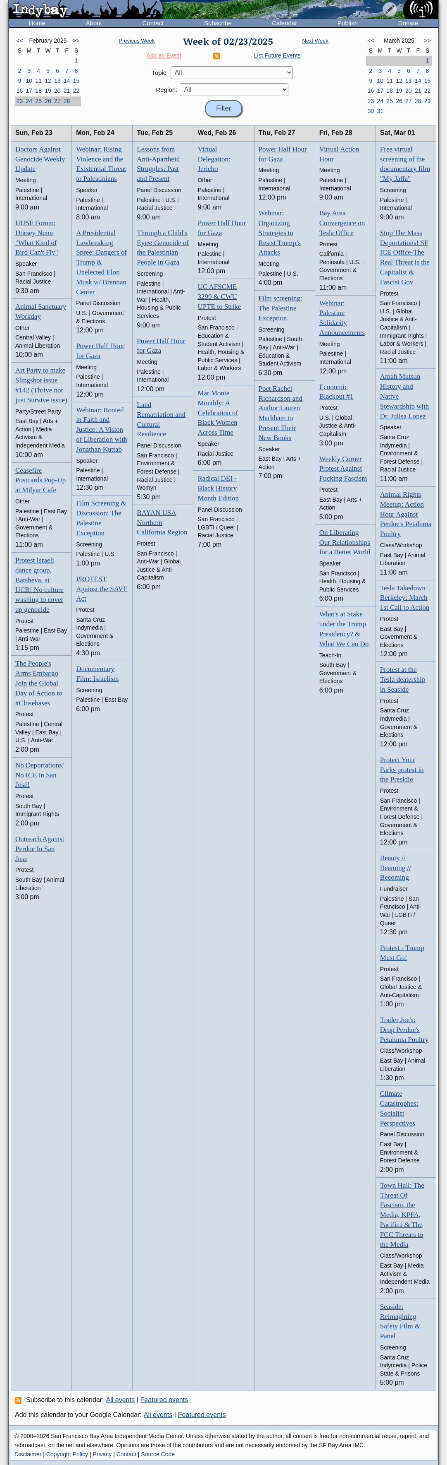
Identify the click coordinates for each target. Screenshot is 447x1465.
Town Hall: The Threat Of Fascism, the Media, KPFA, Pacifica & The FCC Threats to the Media (402, 1214)
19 (48, 90)
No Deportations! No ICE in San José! (39, 775)
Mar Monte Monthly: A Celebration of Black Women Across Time (217, 412)
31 (380, 111)
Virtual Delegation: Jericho (213, 159)
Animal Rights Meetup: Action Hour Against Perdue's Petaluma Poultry (405, 514)
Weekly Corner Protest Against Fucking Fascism (343, 469)
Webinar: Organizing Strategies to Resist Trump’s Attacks (280, 232)
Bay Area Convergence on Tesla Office (342, 223)
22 (76, 90)
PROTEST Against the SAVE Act (101, 589)
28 (67, 101)
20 (57, 90)
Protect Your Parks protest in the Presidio (402, 770)
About (94, 22)
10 (29, 80)
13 (57, 80)
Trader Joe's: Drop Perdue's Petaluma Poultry (404, 1030)
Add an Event (163, 55)
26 (48, 101)
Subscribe (218, 22)
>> (76, 40)
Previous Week (137, 41)
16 (20, 90)
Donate (408, 22)
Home (37, 22)
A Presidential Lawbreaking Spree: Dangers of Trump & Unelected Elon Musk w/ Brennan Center (101, 262)
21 (67, 90)
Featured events (164, 1399)
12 (48, 80)
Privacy (102, 1454)
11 (38, 80)
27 (57, 101)
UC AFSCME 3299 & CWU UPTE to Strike (219, 296)
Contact (153, 22)
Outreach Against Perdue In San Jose (39, 849)
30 (371, 111)
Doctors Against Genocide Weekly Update (40, 159)
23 (20, 101)
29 (427, 101)
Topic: (160, 72)
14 (67, 80)
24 (29, 101)
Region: (167, 89)
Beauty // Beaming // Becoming (395, 868)
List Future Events (277, 55)
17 (29, 90)
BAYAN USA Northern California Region (162, 522)
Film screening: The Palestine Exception (280, 308)
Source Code (158, 1454)
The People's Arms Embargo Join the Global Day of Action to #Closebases (38, 683)
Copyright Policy (67, 1454)
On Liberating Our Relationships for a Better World (344, 542)
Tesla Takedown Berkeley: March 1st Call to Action (404, 598)
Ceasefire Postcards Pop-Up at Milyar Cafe (40, 480)
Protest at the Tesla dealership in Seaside (403, 679)
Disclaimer (27, 1454)
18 (38, 90)
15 (76, 80)
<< (19, 40)
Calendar (284, 22)
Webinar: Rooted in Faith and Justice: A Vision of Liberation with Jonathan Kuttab (101, 429)
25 (38, 101)
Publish (348, 22)
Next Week (315, 41)
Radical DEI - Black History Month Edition (218, 488)
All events (120, 1399)
